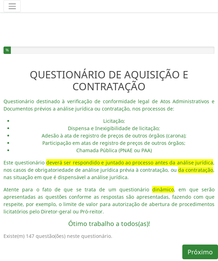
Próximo (200, 252)
